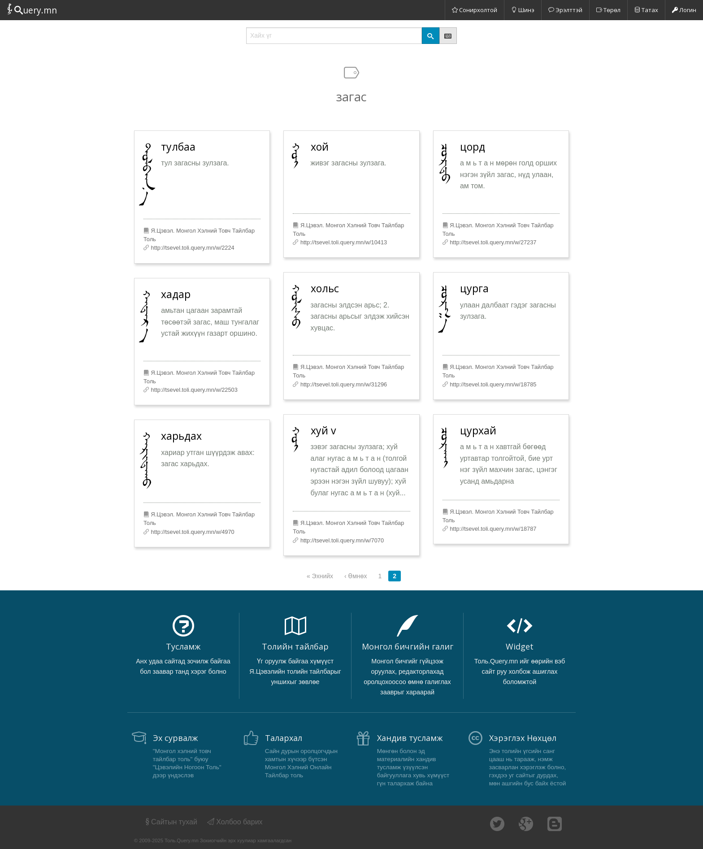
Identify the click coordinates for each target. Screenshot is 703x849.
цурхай (478, 430)
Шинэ (522, 10)
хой (320, 146)
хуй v (323, 430)
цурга (474, 288)
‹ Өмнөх (355, 576)
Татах (646, 10)
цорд (472, 146)
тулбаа (178, 146)
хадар (176, 294)
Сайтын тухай (170, 822)
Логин (684, 10)
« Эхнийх (320, 576)
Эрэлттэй (565, 10)
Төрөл (608, 10)
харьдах (181, 436)
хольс (325, 288)
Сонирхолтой (474, 10)
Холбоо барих (235, 822)
